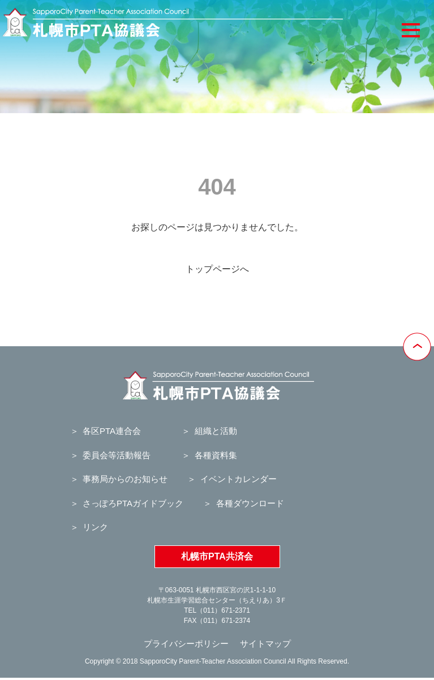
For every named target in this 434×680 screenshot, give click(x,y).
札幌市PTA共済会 (217, 556)
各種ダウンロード (250, 503)
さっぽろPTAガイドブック (133, 503)
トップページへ (217, 269)
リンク (95, 527)
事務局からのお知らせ (125, 479)
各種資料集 (216, 455)
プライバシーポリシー (186, 643)
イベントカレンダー (238, 479)
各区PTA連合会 (112, 431)
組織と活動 (216, 431)
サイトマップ (265, 643)
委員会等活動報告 (117, 455)
